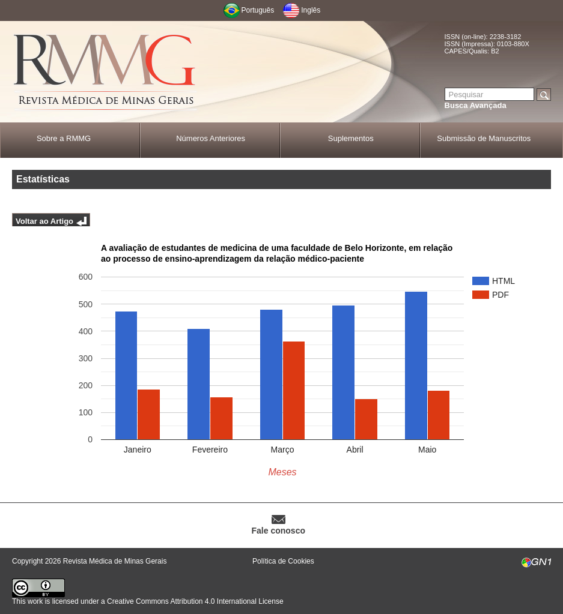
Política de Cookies (283, 561)
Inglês (310, 10)
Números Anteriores (210, 138)
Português (258, 10)
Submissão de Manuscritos (484, 138)
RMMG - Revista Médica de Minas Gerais (105, 72)
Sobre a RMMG (64, 138)
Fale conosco (278, 530)
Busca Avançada (476, 105)
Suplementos (351, 138)
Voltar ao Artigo (44, 221)
